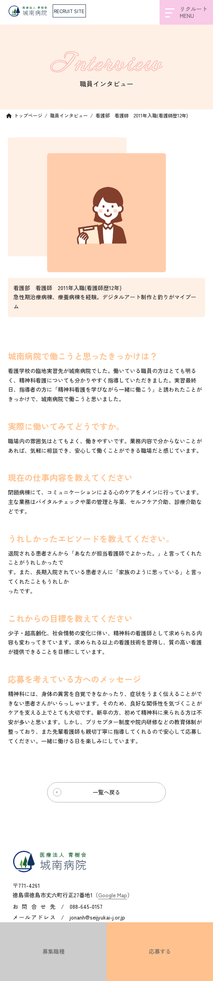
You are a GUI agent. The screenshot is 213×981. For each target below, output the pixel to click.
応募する (160, 951)
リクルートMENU (186, 12)
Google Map (112, 894)
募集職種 (53, 951)
